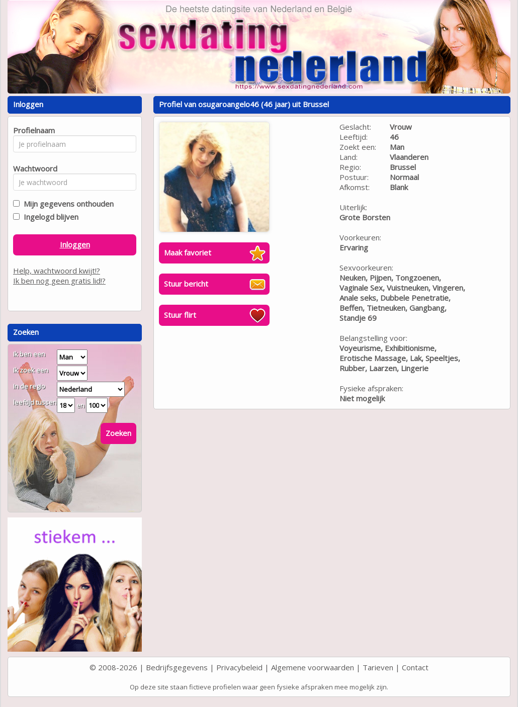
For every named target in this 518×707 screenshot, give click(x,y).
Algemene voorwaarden (312, 667)
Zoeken (118, 433)
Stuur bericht (186, 284)
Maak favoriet (187, 252)
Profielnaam (32, 130)
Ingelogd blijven (49, 217)
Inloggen (75, 244)
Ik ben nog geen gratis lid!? (59, 281)
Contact (415, 667)
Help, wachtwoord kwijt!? (56, 271)
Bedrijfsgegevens (177, 667)
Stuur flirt (180, 315)
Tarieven (378, 667)
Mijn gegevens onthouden (67, 204)
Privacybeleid (239, 667)
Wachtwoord (32, 168)
